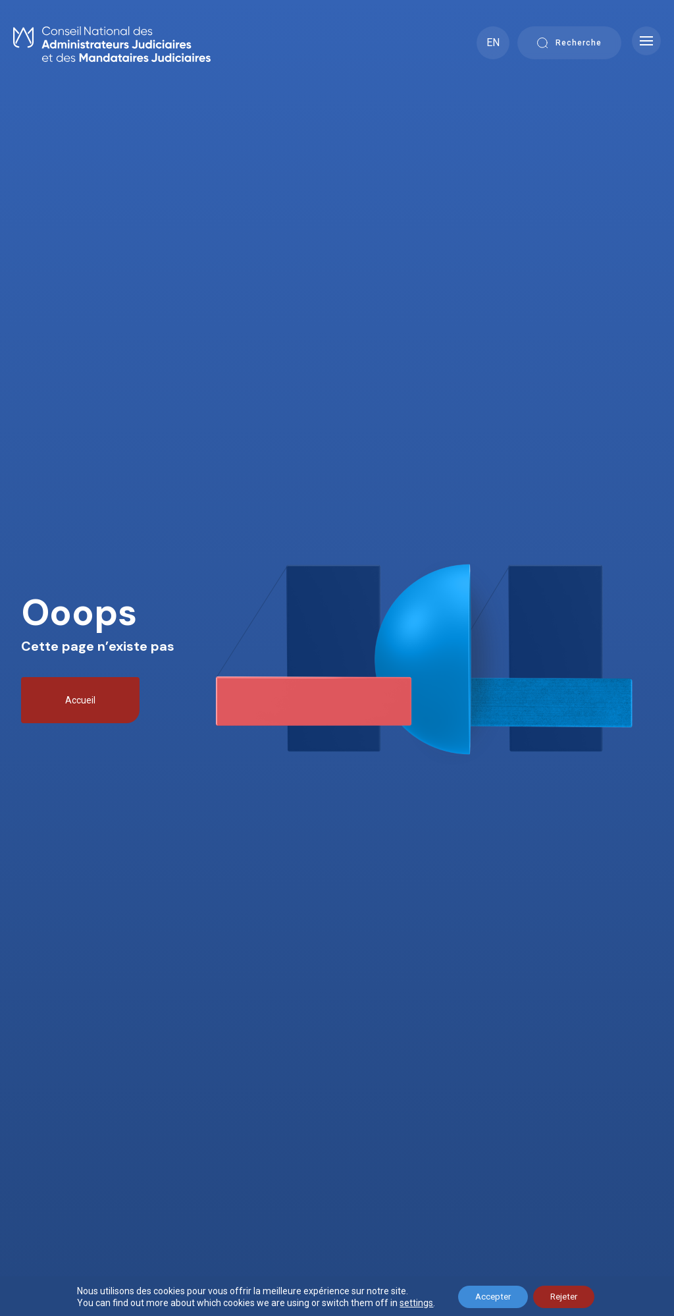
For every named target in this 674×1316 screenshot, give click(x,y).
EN (493, 42)
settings (408, 1301)
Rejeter (567, 1295)
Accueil (80, 700)
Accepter (488, 1295)
